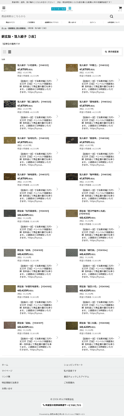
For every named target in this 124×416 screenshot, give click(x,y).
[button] (4, 9)
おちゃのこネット (57, 414)
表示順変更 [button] (112, 51)
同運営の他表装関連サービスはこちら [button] (62, 405)
